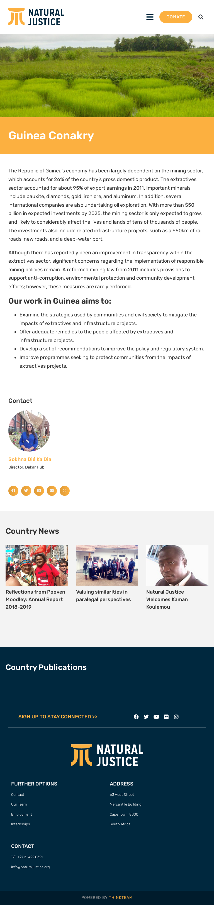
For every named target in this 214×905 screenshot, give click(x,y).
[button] (150, 17)
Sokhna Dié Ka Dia (29, 459)
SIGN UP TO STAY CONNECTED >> (57, 717)
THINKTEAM (121, 897)
